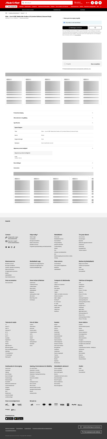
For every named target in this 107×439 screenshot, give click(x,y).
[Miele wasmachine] (83, 338)
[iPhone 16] (81, 292)
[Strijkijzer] (7, 387)
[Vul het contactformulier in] (13, 242)
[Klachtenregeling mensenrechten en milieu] (63, 256)
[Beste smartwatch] (58, 370)
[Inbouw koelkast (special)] (84, 326)
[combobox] (48, 3)
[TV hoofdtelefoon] (9, 353)
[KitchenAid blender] (58, 336)
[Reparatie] (81, 240)
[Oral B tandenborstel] (9, 385)
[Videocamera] (32, 326)
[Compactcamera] (33, 332)
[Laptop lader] (57, 307)
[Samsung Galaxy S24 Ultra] (84, 317)
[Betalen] (7, 273)
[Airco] (6, 391)
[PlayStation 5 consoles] (34, 370)
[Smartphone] (81, 284)
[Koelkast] (81, 324)
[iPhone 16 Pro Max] (83, 294)
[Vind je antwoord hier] (12, 238)
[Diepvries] (81, 355)
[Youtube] (9, 247)
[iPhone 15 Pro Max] (83, 319)
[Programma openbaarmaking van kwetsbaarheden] (40, 246)
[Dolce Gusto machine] (58, 345)
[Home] (6, 13)
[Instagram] (12, 247)
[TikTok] (15, 247)
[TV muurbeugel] (8, 355)
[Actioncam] (32, 328)
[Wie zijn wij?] (56, 237)
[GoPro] (31, 334)
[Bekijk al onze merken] (83, 263)
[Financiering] (81, 246)
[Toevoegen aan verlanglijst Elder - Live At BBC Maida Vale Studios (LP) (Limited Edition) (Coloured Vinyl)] (95, 27)
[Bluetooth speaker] (9, 347)
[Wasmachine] (81, 336)
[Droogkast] (81, 340)
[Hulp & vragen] (33, 237)
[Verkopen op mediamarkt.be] (60, 252)
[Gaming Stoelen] (33, 393)
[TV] (5, 324)
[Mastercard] (50, 405)
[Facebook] (6, 247)
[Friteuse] (56, 328)
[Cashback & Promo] (34, 284)
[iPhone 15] (81, 296)
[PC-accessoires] (57, 301)
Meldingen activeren (75, 27)
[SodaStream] (57, 351)
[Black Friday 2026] (33, 298)
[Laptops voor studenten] (59, 284)
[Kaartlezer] (56, 311)
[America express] (68, 405)
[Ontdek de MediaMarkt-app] (35, 267)
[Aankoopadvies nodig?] (34, 294)
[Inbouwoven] (81, 349)
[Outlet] (80, 267)
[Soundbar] (7, 338)
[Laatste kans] (32, 282)
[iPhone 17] (81, 288)
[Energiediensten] (82, 248)
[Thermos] (56, 355)
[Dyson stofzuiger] (9, 376)
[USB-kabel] (32, 343)
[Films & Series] (33, 385)
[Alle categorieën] (11, 6)
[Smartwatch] (81, 307)
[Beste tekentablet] (58, 378)
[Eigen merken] (33, 288)
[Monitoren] (56, 286)
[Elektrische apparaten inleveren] (85, 242)
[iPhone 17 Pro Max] (83, 290)
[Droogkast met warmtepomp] (85, 341)
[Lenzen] (31, 336)
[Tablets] (56, 292)
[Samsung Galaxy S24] (83, 313)
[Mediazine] (32, 292)
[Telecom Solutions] (83, 250)
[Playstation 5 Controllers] (35, 372)
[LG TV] (6, 334)
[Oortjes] (7, 341)
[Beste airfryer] (57, 383)
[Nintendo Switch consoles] (35, 387)
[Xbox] (31, 380)
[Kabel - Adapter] (57, 298)
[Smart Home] (8, 368)
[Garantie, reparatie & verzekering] (12, 267)
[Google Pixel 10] (82, 305)
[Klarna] (80, 405)
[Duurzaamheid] (57, 240)
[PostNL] (13, 405)
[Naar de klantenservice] (10, 277)
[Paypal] (74, 405)
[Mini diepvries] (82, 357)
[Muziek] (31, 391)
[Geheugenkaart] (33, 341)
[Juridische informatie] (58, 244)
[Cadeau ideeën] (33, 286)
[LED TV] (6, 336)
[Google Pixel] (81, 303)
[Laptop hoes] (57, 309)
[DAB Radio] (7, 351)
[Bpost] (7, 405)
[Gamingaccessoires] (34, 381)
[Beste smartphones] (58, 381)
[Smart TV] (7, 326)
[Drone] (31, 345)
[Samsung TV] (8, 330)
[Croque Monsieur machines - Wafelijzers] (87, 347)
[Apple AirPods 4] (8, 345)
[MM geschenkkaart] (56, 405)
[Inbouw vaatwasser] (83, 332)
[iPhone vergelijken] (58, 368)
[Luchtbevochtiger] (9, 397)
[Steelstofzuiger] (8, 378)
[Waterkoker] (56, 357)
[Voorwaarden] (33, 239)
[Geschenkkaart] (57, 263)
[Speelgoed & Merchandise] (35, 389)
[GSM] (80, 282)
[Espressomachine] (58, 340)
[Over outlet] (81, 269)
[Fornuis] (80, 328)
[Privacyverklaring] (58, 242)
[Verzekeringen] (82, 239)
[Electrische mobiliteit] (34, 378)
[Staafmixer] (56, 349)
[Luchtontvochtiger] (9, 395)
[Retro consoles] (33, 383)
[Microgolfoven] (57, 347)
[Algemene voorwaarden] (10, 428)
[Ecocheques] (32, 300)
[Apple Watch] (81, 309)
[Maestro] (44, 405)
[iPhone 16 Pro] (82, 315)
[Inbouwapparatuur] (83, 334)
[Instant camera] (33, 330)
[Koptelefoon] (8, 340)
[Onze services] (82, 237)
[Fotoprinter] (32, 340)
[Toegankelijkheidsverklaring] (10, 430)
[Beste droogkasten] (58, 385)
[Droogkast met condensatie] (85, 343)
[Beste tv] (56, 374)
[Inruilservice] (81, 244)
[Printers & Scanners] (58, 296)
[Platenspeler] (8, 357)
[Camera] (31, 324)
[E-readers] (56, 290)
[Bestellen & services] (34, 244)
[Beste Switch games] (58, 372)
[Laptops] (56, 282)
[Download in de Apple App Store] (36, 265)
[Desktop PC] (56, 300)
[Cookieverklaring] (57, 246)
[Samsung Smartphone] (83, 298)
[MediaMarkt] (12, 3)
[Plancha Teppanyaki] (58, 353)
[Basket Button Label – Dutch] (100, 2)
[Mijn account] (92, 2)
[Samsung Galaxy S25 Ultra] (84, 301)
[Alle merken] (32, 296)
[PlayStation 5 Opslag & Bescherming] (37, 374)
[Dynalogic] (7, 410)
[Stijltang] (7, 372)
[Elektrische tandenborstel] (10, 383)
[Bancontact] (32, 405)
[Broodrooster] (57, 362)
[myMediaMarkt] (8, 275)
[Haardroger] (7, 370)
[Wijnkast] (81, 351)
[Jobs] (55, 254)
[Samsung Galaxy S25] (83, 300)
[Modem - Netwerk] (58, 305)
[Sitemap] (56, 258)
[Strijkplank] (7, 389)
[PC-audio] (56, 303)
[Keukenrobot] (57, 334)
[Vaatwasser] (81, 330)
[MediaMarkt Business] (58, 239)
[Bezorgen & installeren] (34, 240)
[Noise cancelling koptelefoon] (11, 349)
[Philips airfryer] (57, 326)
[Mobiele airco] (8, 393)
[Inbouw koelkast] (82, 359)
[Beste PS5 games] (58, 380)
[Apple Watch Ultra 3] (83, 311)
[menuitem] (21, 6)
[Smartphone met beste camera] (60, 376)
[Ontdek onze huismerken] (84, 265)
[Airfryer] (55, 324)
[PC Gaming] (32, 376)
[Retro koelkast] (82, 353)
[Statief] (31, 338)
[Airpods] (7, 343)
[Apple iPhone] (81, 286)
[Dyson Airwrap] (8, 374)
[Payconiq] (38, 405)
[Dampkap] (81, 345)
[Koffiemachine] (57, 338)
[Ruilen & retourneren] (34, 242)
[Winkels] (56, 248)
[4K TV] (6, 332)
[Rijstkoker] (56, 361)
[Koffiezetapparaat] (58, 341)
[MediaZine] (56, 267)
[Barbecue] (56, 330)
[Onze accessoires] (9, 282)
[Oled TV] (7, 328)
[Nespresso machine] (58, 343)
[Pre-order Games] (33, 368)
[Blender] (56, 359)
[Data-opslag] (57, 288)
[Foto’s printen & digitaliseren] (60, 265)
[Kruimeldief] (7, 381)
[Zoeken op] (23, 2)
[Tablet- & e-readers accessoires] (61, 294)
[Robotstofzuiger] (8, 380)
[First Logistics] (13, 410)
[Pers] (55, 250)
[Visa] (62, 405)
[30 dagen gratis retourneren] (11, 271)
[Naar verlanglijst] (96, 2)
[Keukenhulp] (56, 332)
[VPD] (19, 405)
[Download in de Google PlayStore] (37, 263)
